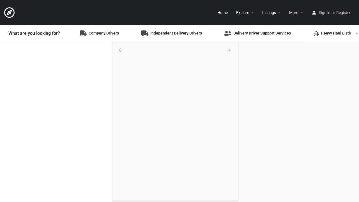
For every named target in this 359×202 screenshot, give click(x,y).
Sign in (324, 12)
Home (222, 12)
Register (343, 12)
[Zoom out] (352, 57)
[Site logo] (10, 12)
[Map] (298, 122)
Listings (269, 12)
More (293, 12)
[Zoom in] (352, 49)
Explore (242, 12)
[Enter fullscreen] (352, 68)
